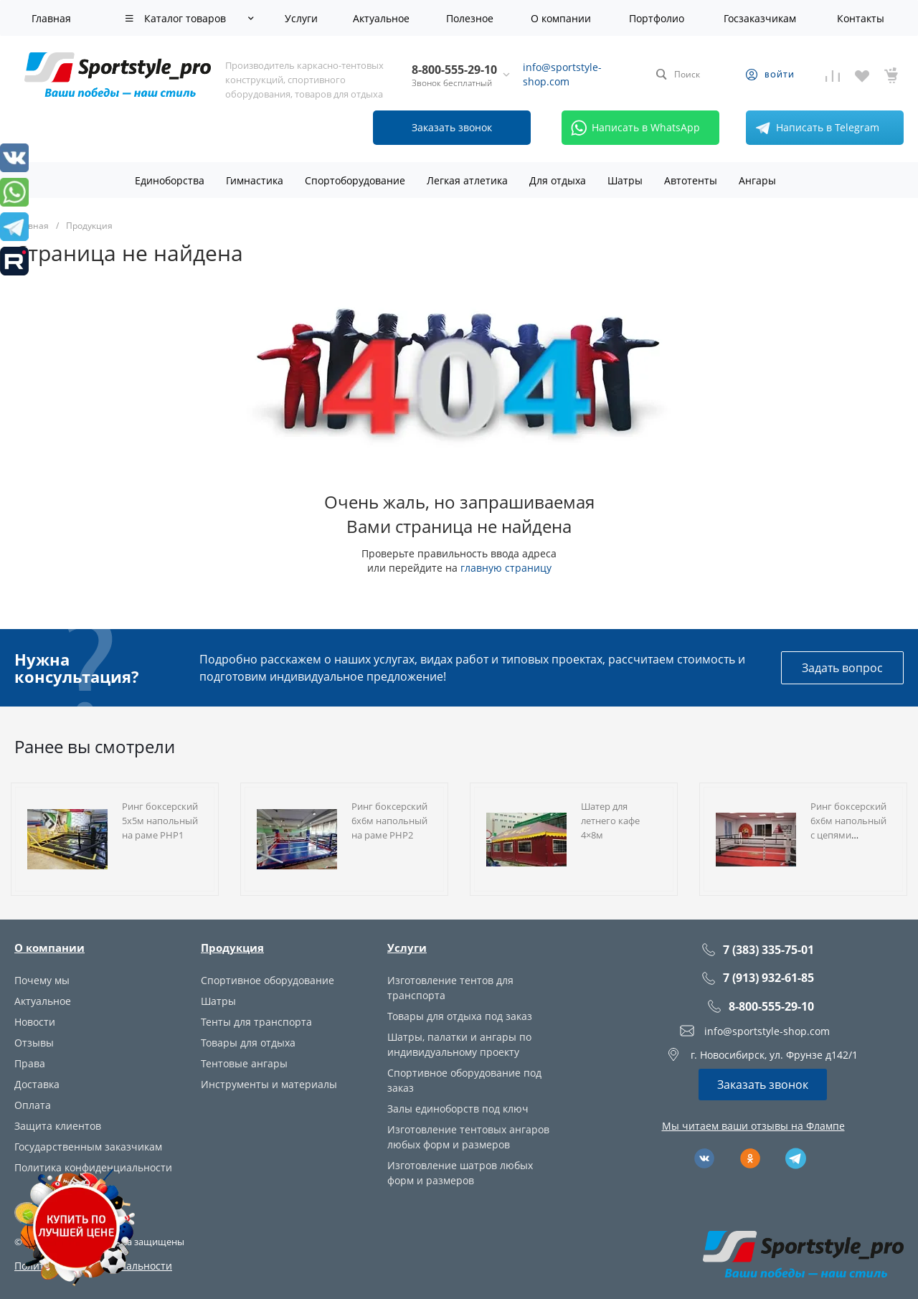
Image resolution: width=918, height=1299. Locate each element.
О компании (49, 947)
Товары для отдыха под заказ (459, 1016)
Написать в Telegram (814, 128)
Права (29, 1063)
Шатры (218, 1001)
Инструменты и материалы (269, 1084)
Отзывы (34, 1042)
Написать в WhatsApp (633, 128)
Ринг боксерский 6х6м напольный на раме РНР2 (389, 820)
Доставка (37, 1084)
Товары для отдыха (248, 1042)
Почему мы (42, 980)
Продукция (232, 947)
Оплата (32, 1105)
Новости (34, 1022)
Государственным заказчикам (88, 1146)
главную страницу (506, 568)
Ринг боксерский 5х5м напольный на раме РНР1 (160, 820)
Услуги (407, 947)
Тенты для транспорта (256, 1022)
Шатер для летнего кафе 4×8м (610, 820)
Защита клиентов (57, 1126)
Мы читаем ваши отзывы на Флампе (753, 1126)
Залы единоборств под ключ (458, 1108)
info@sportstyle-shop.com (562, 74)
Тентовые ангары (244, 1063)
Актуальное (42, 1001)
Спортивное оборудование (267, 980)
